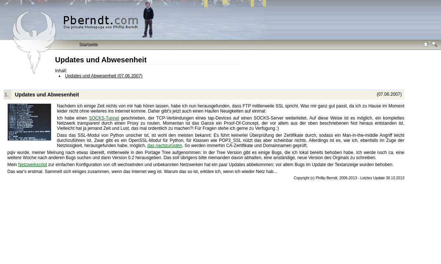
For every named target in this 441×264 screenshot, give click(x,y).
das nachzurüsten (164, 145)
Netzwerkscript (32, 164)
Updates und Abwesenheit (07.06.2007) (103, 75)
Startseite (88, 44)
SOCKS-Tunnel (104, 118)
